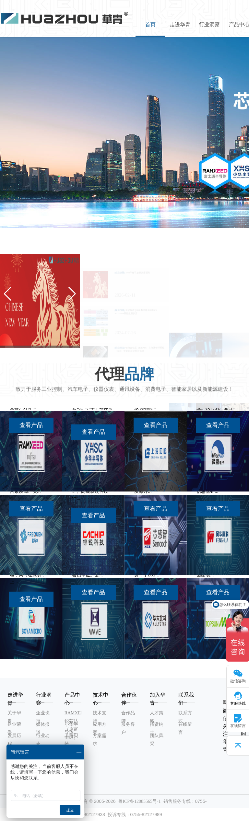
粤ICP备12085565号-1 (139, 801)
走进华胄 (180, 24)
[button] (96, 218)
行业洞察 (209, 24)
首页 (150, 24)
